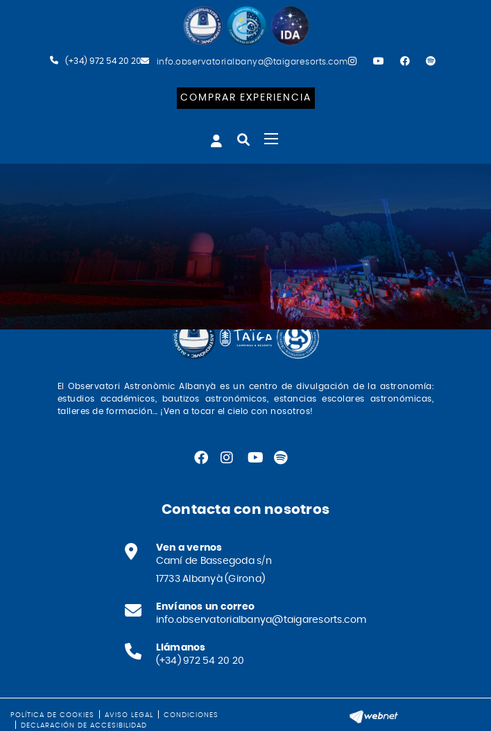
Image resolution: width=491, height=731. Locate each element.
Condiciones (191, 715)
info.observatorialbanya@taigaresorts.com (252, 62)
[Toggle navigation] (271, 138)
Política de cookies (52, 715)
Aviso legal (129, 715)
